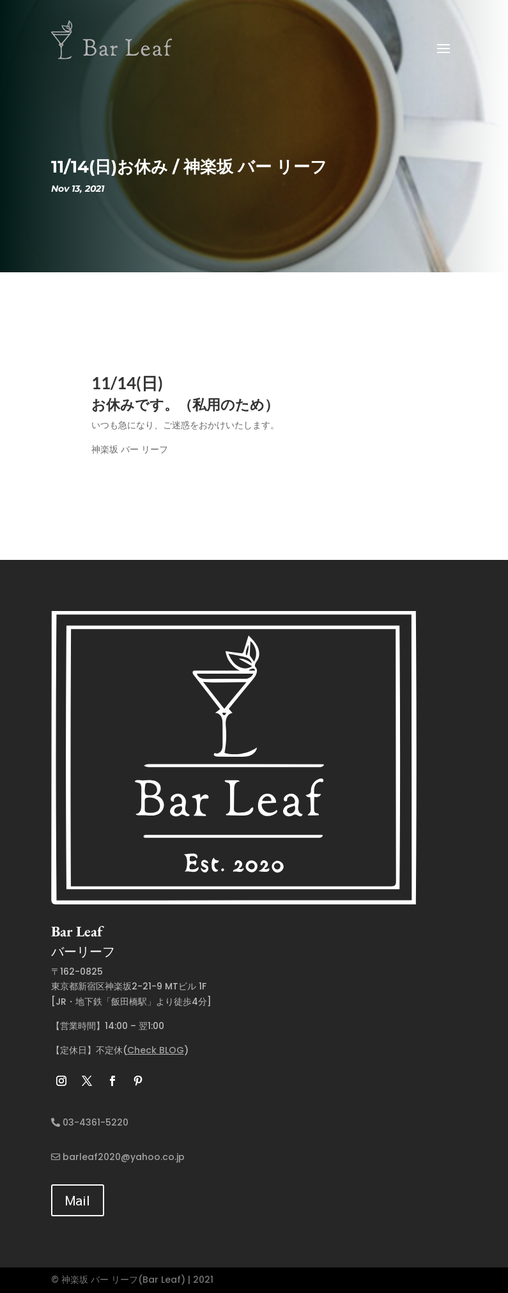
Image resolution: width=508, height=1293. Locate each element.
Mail (77, 1200)
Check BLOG (155, 1050)
